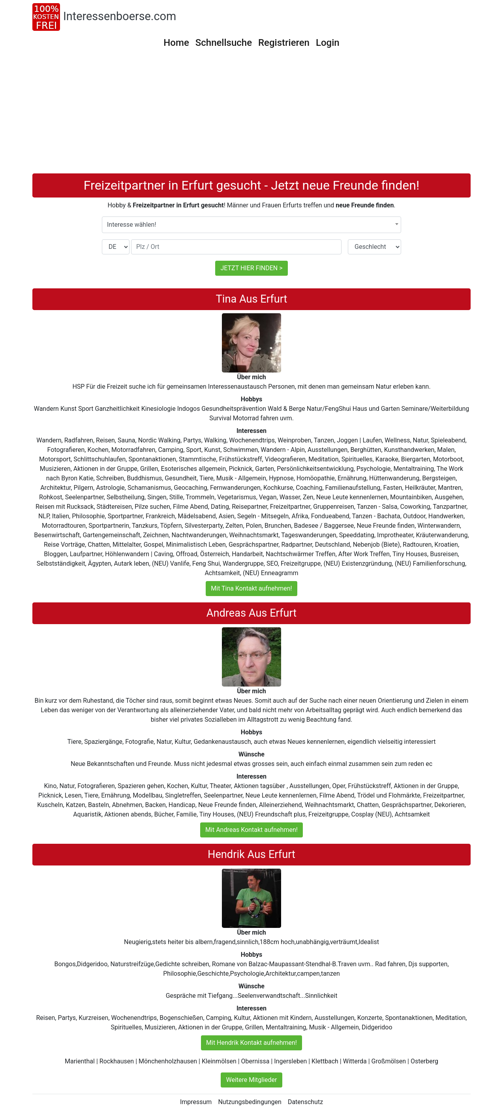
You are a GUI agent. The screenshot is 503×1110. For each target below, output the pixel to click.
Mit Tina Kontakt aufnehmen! (251, 588)
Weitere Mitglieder (251, 1080)
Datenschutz (305, 1102)
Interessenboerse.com (119, 16)
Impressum (196, 1102)
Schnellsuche (223, 42)
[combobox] (251, 224)
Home (176, 42)
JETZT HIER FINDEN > (251, 268)
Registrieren (284, 42)
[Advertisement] (251, 114)
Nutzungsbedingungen (249, 1102)
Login (328, 42)
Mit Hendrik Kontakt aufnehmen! (251, 1042)
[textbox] (251, 225)
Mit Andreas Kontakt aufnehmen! (251, 829)
